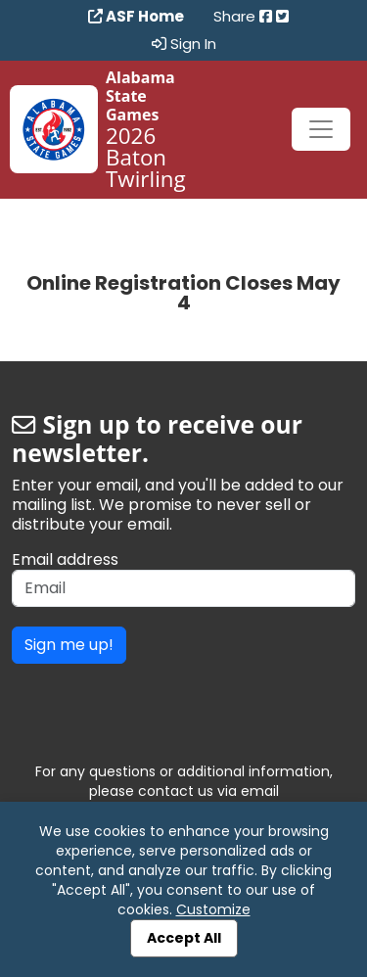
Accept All (184, 938)
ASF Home (136, 16)
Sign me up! (69, 644)
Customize (213, 909)
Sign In (184, 44)
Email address (65, 560)
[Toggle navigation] (321, 129)
